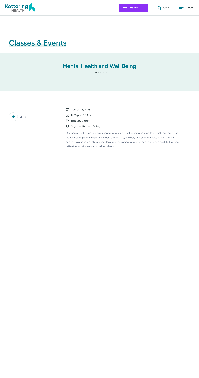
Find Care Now (133, 7)
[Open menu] (186, 7)
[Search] (163, 8)
